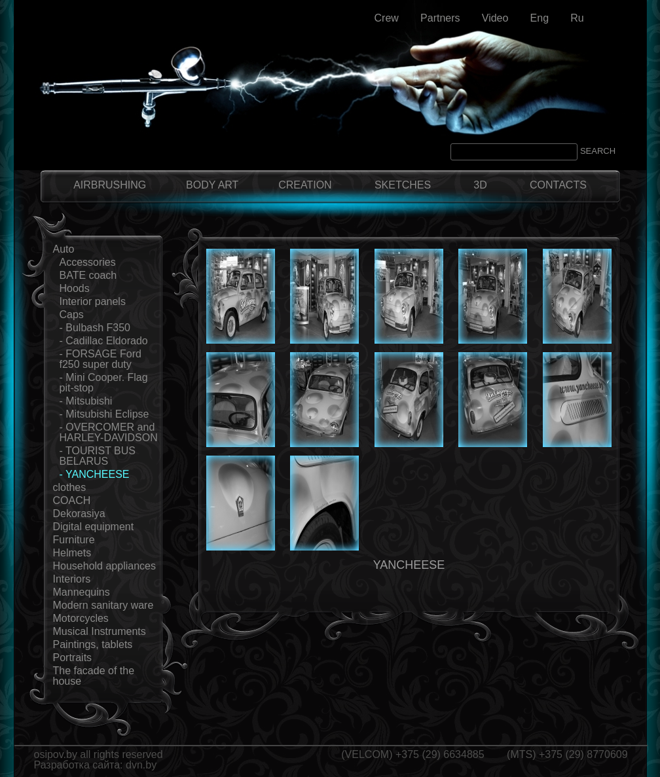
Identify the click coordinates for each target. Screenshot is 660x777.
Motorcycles (81, 618)
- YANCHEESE (95, 474)
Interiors (72, 579)
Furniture (74, 539)
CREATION (304, 184)
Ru (576, 18)
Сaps (72, 314)
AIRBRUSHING (109, 184)
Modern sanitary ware (103, 605)
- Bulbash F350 (95, 327)
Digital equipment (93, 526)
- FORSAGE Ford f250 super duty (100, 359)
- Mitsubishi (86, 401)
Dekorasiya (79, 513)
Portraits (72, 657)
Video (495, 18)
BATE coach (88, 275)
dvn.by (141, 764)
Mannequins (81, 592)
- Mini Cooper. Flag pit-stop (104, 382)
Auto (64, 249)
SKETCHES (403, 184)
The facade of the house (94, 676)
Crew (387, 18)
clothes (69, 487)
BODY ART (212, 184)
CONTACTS (558, 184)
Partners (440, 18)
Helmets (72, 552)
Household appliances (104, 565)
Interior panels (93, 301)
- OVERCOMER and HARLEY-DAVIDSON (109, 432)
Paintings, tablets (93, 644)
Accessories (88, 262)
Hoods (75, 288)
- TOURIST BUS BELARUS (98, 456)
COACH (72, 500)
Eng (539, 18)
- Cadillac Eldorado (104, 340)
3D (479, 184)
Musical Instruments (99, 631)
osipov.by (55, 754)
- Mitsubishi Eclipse (104, 414)
